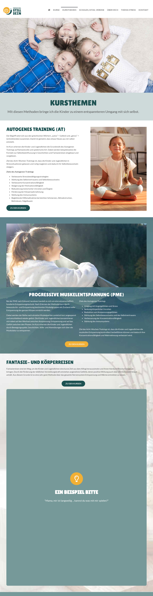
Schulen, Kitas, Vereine (91, 10)
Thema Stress (128, 10)
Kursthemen (69, 10)
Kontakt (143, 10)
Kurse (56, 10)
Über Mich (112, 10)
